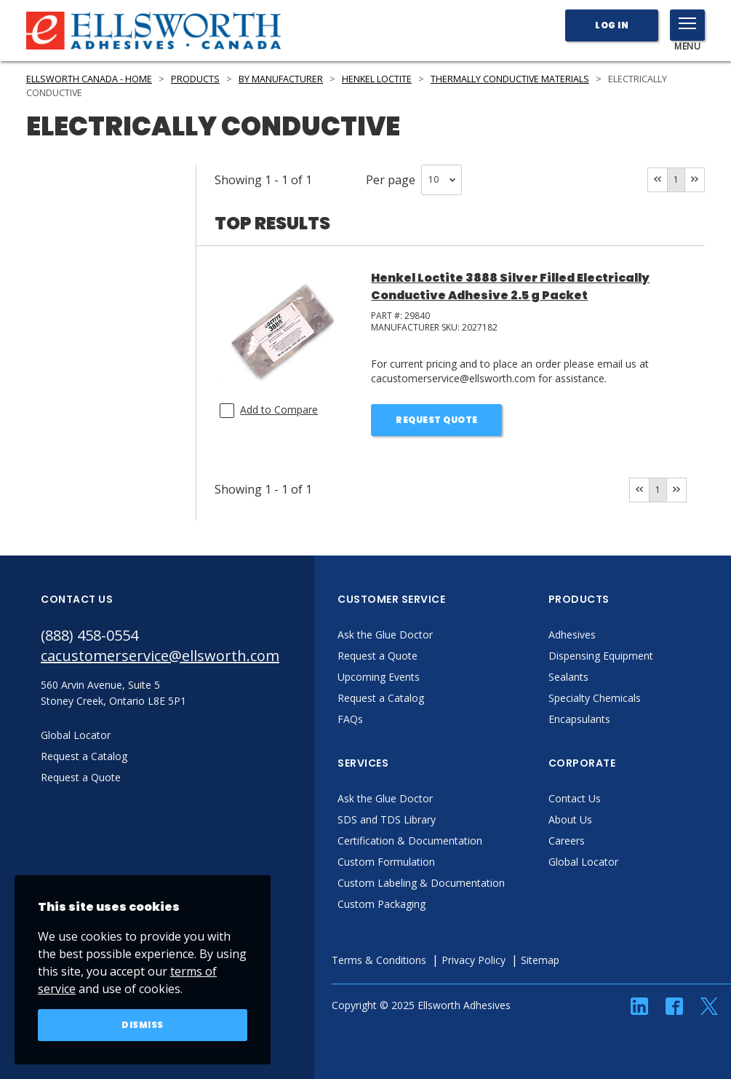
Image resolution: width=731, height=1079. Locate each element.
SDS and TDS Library (386, 819)
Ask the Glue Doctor (385, 634)
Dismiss (142, 1025)
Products (195, 79)
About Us (570, 819)
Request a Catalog (380, 698)
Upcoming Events (378, 677)
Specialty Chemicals (594, 698)
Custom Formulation (386, 862)
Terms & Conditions (379, 960)
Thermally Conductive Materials (510, 79)
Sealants (568, 677)
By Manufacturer (281, 79)
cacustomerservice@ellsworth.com (160, 655)
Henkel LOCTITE (377, 79)
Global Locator (583, 862)
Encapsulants (579, 719)
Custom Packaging (381, 904)
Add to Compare (279, 409)
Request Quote (437, 420)
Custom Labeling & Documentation (421, 883)
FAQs (350, 719)
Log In (611, 25)
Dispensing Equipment (600, 656)
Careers (566, 840)
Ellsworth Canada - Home (89, 79)
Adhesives (572, 634)
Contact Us (574, 798)
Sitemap (540, 960)
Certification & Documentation (409, 840)
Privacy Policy (474, 960)
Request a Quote (377, 656)
